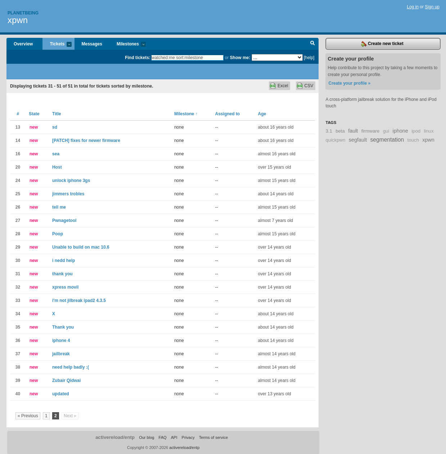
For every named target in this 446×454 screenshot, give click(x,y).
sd (54, 127)
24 (17, 180)
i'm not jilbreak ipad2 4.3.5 (79, 300)
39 (17, 380)
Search (313, 44)
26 (17, 207)
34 (17, 313)
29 (17, 247)
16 (17, 153)
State (34, 113)
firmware (370, 131)
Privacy (188, 437)
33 (17, 300)
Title (56, 113)
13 (17, 127)
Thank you (63, 327)
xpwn (18, 20)
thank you (62, 273)
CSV (309, 85)
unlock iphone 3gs (71, 180)
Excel (283, 85)
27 (17, 220)
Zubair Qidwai (66, 380)
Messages (92, 43)
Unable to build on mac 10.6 (80, 247)
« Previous (28, 415)
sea (55, 153)
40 (17, 393)
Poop (57, 233)
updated (60, 393)
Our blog (146, 437)
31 (17, 273)
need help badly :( (70, 367)
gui (386, 131)
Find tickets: (137, 57)
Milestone (186, 113)
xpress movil (65, 287)
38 (17, 367)
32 (17, 287)
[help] (309, 57)
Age (262, 113)
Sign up (432, 6)
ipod (415, 131)
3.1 (328, 131)
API (174, 437)
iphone (400, 131)
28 (17, 233)
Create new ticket (382, 44)
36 (17, 340)
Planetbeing (23, 12)
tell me (59, 207)
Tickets (56, 44)
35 (17, 327)
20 (17, 167)
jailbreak (61, 353)
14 (17, 140)
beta (340, 131)
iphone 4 (61, 340)
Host (57, 167)
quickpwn (335, 140)
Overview (23, 43)
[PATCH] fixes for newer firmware (86, 140)
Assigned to (227, 113)
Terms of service (213, 437)
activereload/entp (115, 437)
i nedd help (63, 260)
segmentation (387, 140)
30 (17, 260)
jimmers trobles (68, 193)
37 (17, 353)
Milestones (127, 44)
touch (413, 140)
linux (428, 131)
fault (353, 131)
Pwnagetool (64, 220)
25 (17, 193)
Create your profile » (349, 83)
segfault (358, 140)
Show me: (240, 57)
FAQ (163, 437)
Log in (413, 6)
